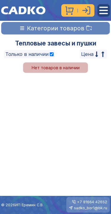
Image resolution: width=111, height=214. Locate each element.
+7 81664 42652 (92, 202)
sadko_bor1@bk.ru (90, 208)
